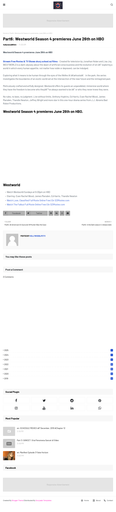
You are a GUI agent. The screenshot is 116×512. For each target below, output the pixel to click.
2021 (58, 369)
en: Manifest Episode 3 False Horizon (32, 452)
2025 (58, 350)
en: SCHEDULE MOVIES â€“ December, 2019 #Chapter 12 (41, 428)
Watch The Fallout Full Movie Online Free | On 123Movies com (36, 204)
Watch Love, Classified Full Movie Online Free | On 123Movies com (38, 200)
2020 (58, 374)
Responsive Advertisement (58, 20)
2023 (58, 359)
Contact (108, 500)
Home (5, 33)
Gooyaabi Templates (44, 500)
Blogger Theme (17, 500)
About (97, 500)
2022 (58, 364)
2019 (58, 378)
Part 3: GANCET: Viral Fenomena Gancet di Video (38, 440)
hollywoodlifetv (9, 44)
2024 (58, 355)
